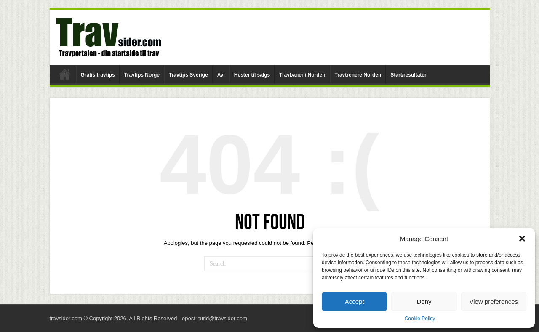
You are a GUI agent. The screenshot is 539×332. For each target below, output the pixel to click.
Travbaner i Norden (302, 75)
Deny (423, 301)
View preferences (494, 301)
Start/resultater (408, 75)
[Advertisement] (330, 37)
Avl (221, 75)
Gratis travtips (98, 75)
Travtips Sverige (188, 75)
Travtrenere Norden (358, 75)
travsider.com (65, 74)
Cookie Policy (420, 318)
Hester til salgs (252, 75)
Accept (354, 301)
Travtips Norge (142, 75)
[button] (522, 238)
